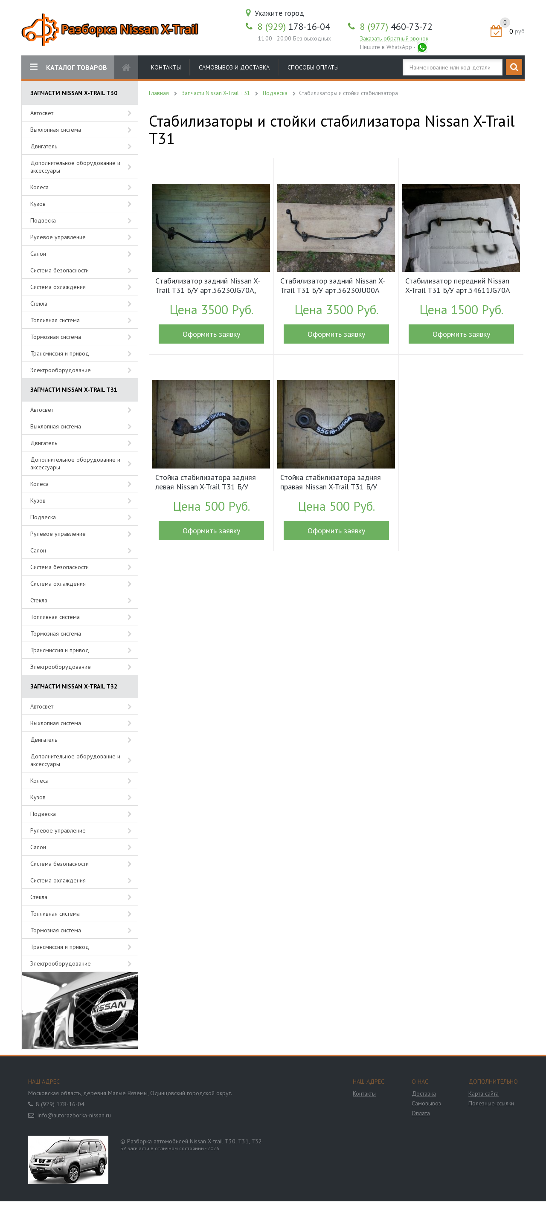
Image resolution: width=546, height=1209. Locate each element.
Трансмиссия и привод (59, 353)
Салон (38, 253)
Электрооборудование (60, 370)
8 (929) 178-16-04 (60, 1104)
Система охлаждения (58, 287)
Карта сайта (483, 1093)
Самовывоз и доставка (234, 67)
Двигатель (43, 146)
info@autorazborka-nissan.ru (74, 1115)
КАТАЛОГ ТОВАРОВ (68, 67)
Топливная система (55, 320)
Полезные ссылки (491, 1103)
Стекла (38, 303)
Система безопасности (59, 270)
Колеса (39, 187)
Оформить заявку (211, 334)
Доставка (424, 1093)
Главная (159, 93)
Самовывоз (426, 1103)
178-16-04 (294, 26)
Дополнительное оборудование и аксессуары (75, 166)
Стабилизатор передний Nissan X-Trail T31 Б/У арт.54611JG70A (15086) (457, 286)
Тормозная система (55, 337)
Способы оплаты (313, 67)
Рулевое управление (58, 237)
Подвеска (43, 220)
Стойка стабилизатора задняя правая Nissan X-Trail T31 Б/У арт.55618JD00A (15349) (330, 483)
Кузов (38, 204)
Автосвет (41, 113)
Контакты (166, 67)
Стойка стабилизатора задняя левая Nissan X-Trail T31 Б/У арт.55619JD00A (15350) (205, 483)
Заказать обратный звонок (394, 38)
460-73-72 (396, 26)
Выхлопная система (55, 129)
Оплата (421, 1113)
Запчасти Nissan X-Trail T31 (216, 93)
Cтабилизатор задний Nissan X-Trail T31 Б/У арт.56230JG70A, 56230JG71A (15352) (207, 286)
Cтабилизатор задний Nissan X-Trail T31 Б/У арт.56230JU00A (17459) (332, 286)
